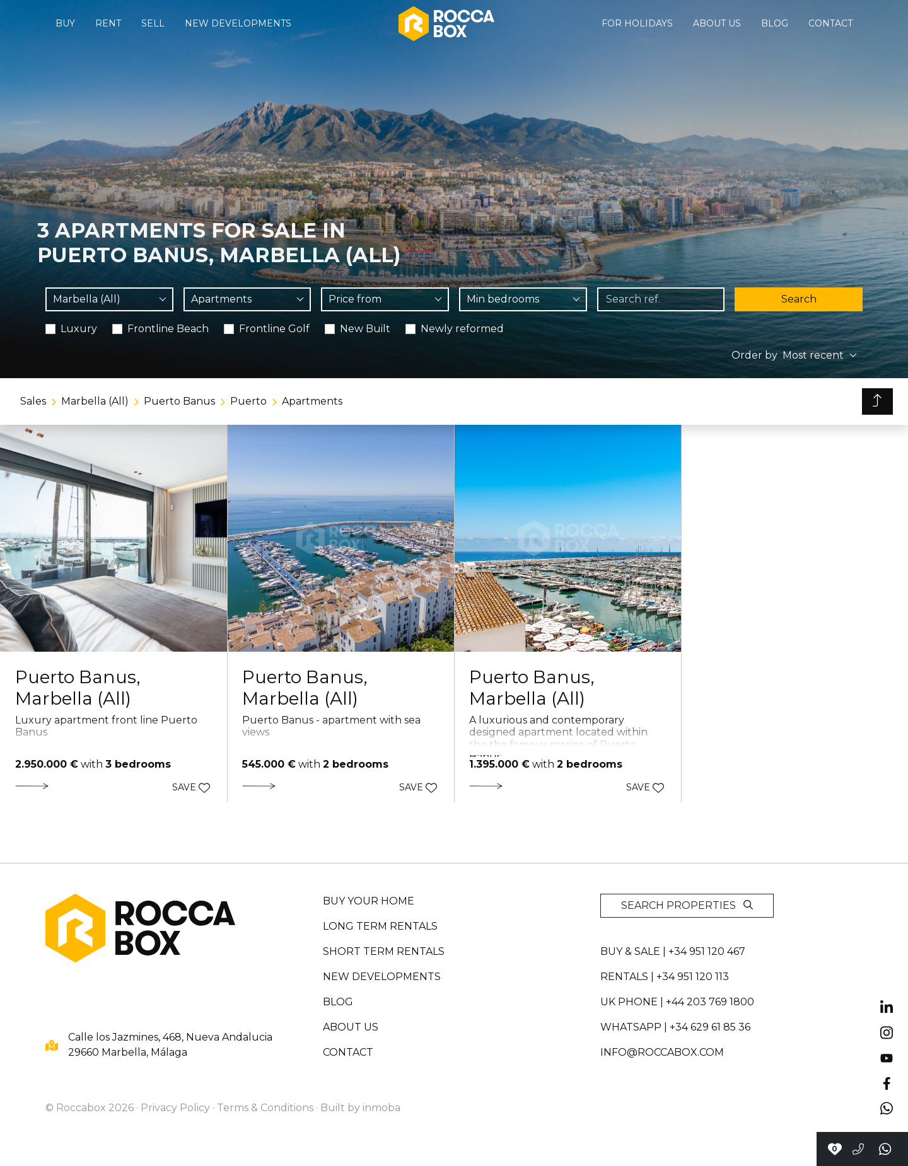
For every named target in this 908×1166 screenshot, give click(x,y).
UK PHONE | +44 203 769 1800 (677, 1002)
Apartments (312, 401)
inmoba (381, 1108)
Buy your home (368, 901)
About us (717, 23)
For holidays (637, 23)
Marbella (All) (95, 401)
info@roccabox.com (662, 1052)
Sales (33, 401)
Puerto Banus (179, 401)
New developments (238, 23)
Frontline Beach (168, 329)
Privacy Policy (175, 1108)
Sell (153, 23)
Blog (774, 23)
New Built (365, 329)
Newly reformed (462, 329)
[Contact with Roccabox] (834, 1149)
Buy (65, 23)
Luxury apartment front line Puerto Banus (106, 726)
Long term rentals (380, 926)
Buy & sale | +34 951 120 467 (672, 951)
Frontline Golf (274, 329)
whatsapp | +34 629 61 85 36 (675, 1027)
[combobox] (109, 299)
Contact (830, 23)
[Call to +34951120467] (858, 1149)
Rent (108, 23)
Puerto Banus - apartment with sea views (331, 726)
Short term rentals (384, 951)
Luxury (79, 329)
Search (799, 299)
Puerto (248, 401)
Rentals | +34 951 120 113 (664, 977)
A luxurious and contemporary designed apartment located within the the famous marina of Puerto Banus (558, 738)
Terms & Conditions (265, 1108)
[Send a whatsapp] (886, 1149)
